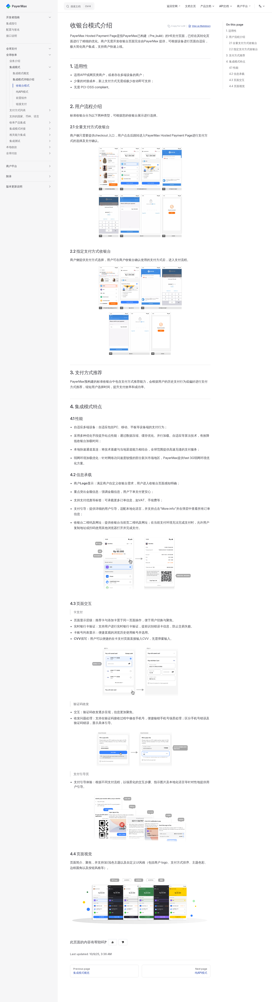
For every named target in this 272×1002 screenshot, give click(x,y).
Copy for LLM (176, 26)
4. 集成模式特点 (235, 61)
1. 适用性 (231, 30)
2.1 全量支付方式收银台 (243, 43)
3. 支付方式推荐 (235, 55)
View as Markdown (199, 26)
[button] (29, 17)
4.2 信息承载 (236, 73)
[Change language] (261, 6)
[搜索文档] (79, 6)
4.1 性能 (233, 67)
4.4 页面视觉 (237, 86)
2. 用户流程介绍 (235, 36)
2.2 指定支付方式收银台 (243, 49)
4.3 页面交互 (236, 80)
